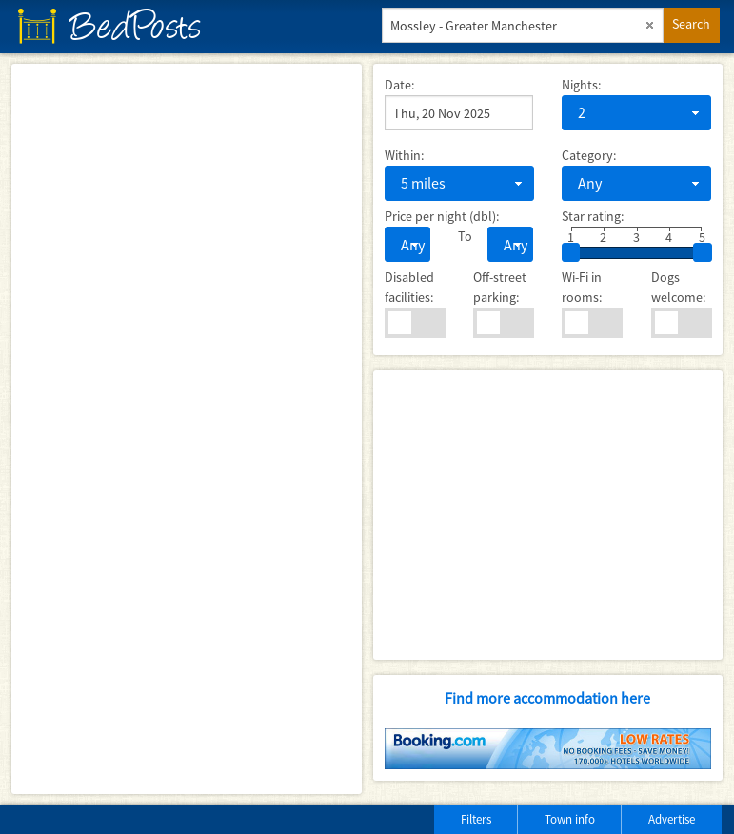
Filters (476, 819)
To (458, 236)
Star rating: (593, 216)
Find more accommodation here (547, 697)
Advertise (671, 819)
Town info (570, 819)
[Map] (186, 429)
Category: (589, 155)
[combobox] (636, 112)
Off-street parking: (499, 287)
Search (691, 23)
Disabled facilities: (409, 287)
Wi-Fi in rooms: (582, 287)
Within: (404, 155)
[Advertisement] (548, 515)
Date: (399, 84)
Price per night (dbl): (442, 216)
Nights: (581, 84)
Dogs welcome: (678, 287)
